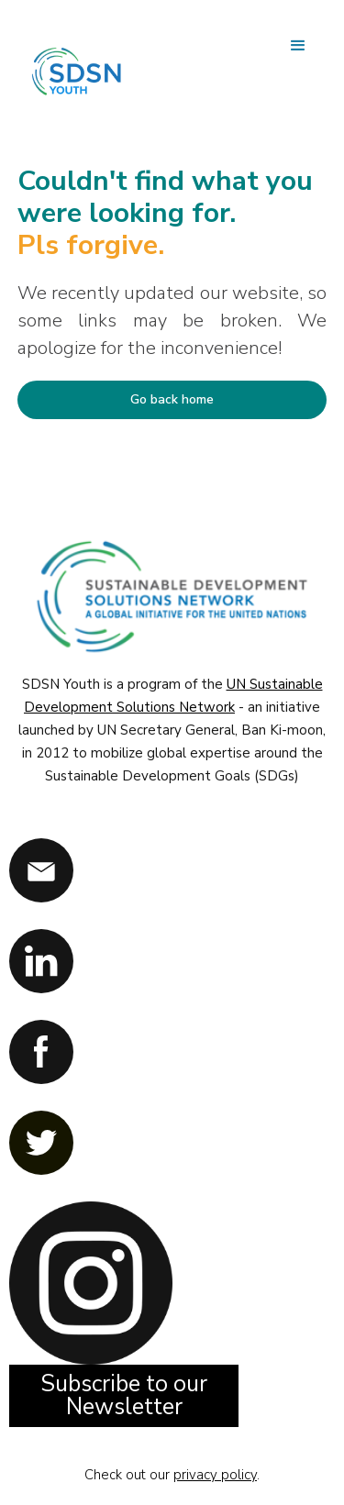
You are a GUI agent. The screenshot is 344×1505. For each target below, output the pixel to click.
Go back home (172, 399)
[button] (298, 45)
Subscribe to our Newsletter (123, 1395)
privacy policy (215, 1475)
